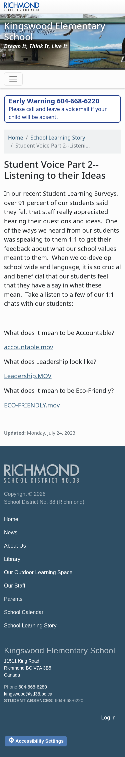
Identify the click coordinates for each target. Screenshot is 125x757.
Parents (13, 599)
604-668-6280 (32, 687)
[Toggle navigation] (13, 79)
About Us (15, 546)
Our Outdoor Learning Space (38, 572)
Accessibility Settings (36, 740)
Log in (108, 717)
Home (15, 137)
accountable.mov (28, 347)
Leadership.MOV (28, 376)
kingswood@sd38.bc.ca (28, 694)
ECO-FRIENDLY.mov (32, 405)
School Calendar (23, 612)
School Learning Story (57, 137)
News (10, 532)
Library (12, 559)
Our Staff (14, 586)
